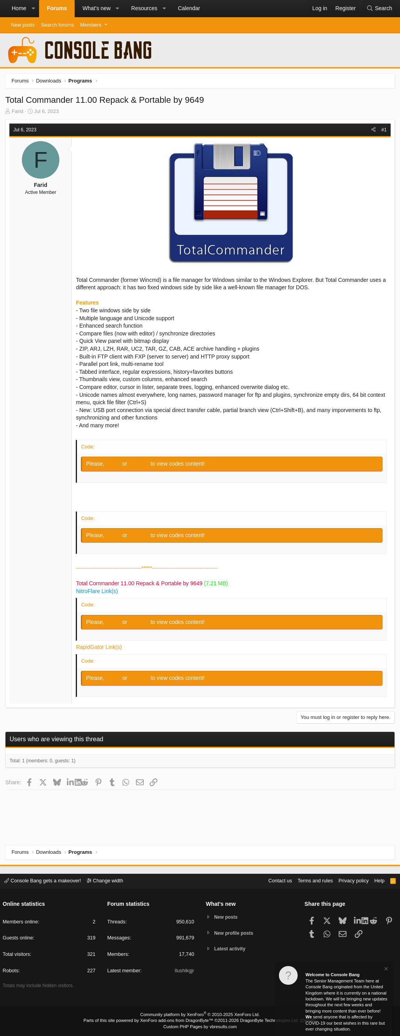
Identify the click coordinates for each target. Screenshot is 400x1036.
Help (378, 881)
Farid (18, 112)
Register (140, 464)
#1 (383, 130)
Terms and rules (312, 881)
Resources (144, 8)
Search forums (57, 25)
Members (90, 25)
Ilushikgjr (184, 971)
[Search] (379, 8)
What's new (96, 8)
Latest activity (231, 950)
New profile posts (235, 933)
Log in (115, 464)
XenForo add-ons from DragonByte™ (177, 1020)
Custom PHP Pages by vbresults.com (200, 1027)
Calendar (189, 8)
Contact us (276, 881)
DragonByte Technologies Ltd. (267, 1020)
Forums (57, 8)
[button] (33, 8)
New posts (23, 25)
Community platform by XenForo (200, 1015)
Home (19, 8)
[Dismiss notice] (385, 969)
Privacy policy (351, 881)
